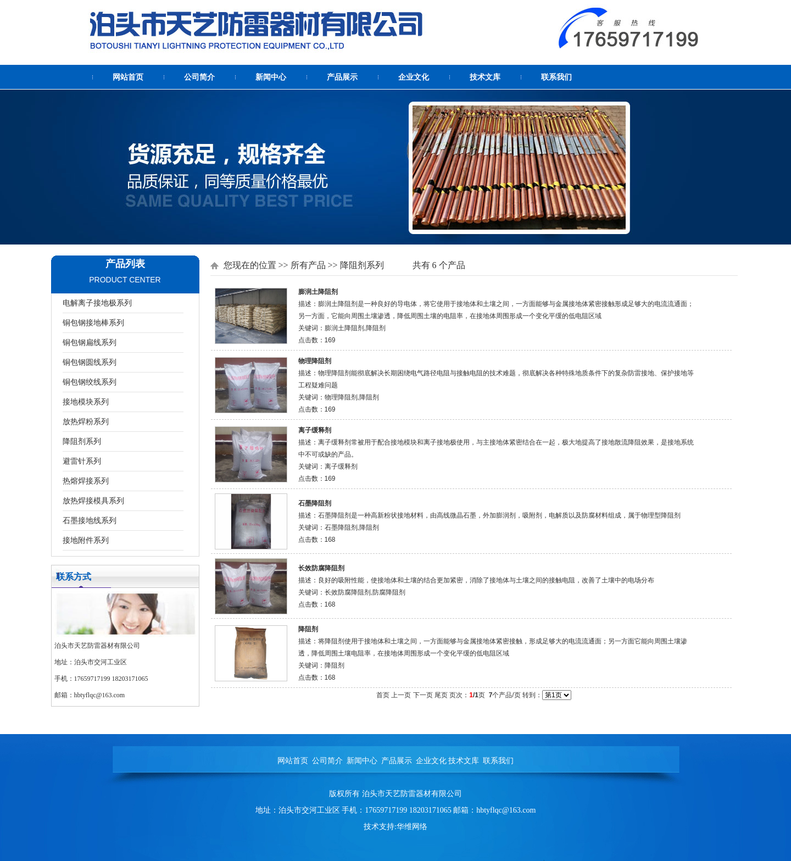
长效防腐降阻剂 (321, 568)
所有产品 (308, 265)
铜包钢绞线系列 (89, 381)
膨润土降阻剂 (318, 292)
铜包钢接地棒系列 (93, 322)
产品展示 (342, 77)
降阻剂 (308, 629)
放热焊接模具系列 (93, 500)
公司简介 (199, 77)
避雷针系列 (82, 461)
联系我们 (556, 77)
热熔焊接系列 (86, 480)
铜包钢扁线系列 (89, 342)
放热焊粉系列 (86, 421)
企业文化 (413, 77)
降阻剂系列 (82, 441)
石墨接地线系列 (89, 520)
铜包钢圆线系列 (89, 362)
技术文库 (485, 77)
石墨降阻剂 (314, 503)
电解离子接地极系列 (97, 302)
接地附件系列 (86, 540)
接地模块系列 (86, 401)
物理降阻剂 (314, 361)
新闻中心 (270, 77)
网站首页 (128, 77)
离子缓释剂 (314, 430)
